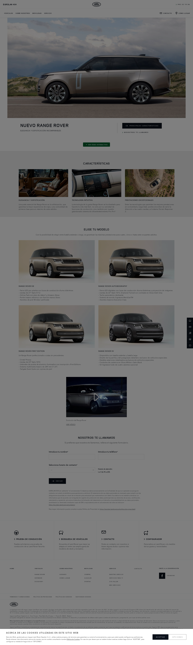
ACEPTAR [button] (160, 637)
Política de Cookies (73, 639)
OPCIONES (177, 637)
